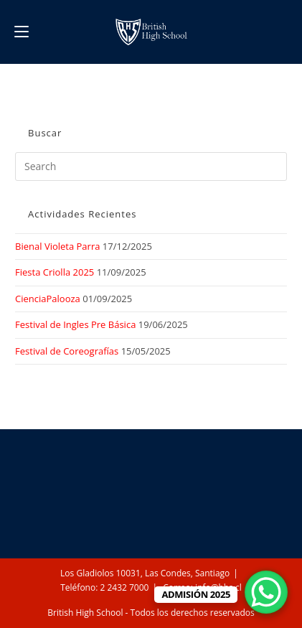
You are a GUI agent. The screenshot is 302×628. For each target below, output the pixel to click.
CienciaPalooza (47, 298)
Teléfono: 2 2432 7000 (104, 587)
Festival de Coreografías (66, 351)
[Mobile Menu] (21, 31)
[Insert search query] (151, 166)
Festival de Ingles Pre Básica (75, 324)
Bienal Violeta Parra (57, 246)
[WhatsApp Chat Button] (266, 592)
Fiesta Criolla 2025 (54, 272)
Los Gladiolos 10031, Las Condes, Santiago (145, 573)
